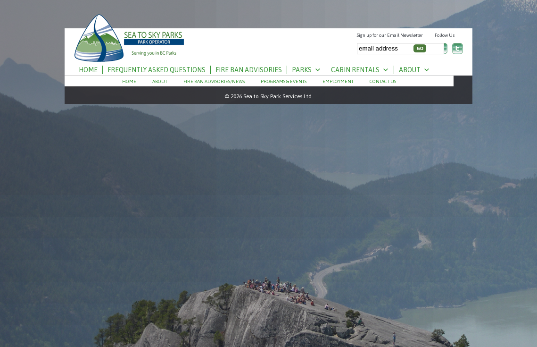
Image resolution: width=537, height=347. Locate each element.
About (414, 70)
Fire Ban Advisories (248, 70)
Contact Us (383, 81)
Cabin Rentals (360, 70)
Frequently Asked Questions (156, 70)
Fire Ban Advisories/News (214, 81)
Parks (306, 70)
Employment (338, 81)
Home (88, 70)
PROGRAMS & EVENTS (283, 81)
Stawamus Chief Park (129, 34)
